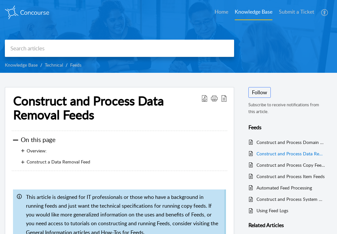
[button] (325, 12)
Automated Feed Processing (284, 188)
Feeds (75, 65)
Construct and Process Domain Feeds (291, 142)
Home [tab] (221, 11)
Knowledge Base (21, 65)
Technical (54, 65)
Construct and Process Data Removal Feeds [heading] (88, 108)
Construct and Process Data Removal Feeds (291, 153)
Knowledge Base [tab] (253, 11)
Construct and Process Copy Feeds (291, 165)
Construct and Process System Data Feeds (291, 199)
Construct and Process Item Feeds (290, 176)
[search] (119, 48)
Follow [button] (259, 92)
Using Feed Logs (272, 210)
